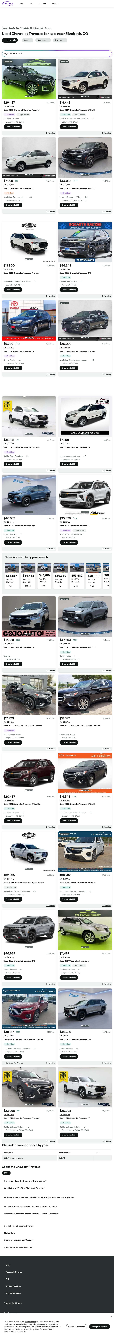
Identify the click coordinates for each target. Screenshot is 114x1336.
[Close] (111, 1316)
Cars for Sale (14, 28)
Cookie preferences (76, 1327)
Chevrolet (39, 28)
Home (4, 28)
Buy (21, 4)
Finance (55, 4)
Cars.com (41, 1324)
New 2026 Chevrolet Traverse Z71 (10, 593)
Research (42, 4)
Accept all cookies (99, 1327)
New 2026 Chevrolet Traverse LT (43, 593)
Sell (30, 4)
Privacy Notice (30, 1322)
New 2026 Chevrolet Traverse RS (59, 593)
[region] (57, 1324)
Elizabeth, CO (26, 28)
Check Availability (13, 126)
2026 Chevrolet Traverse (13, 1169)
